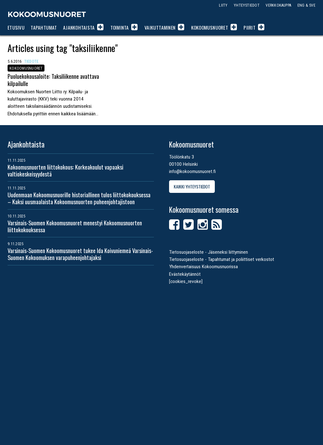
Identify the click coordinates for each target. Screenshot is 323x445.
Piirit (249, 27)
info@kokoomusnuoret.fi (192, 171)
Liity (223, 5)
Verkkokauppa (278, 5)
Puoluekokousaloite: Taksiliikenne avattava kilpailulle (53, 79)
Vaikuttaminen (159, 27)
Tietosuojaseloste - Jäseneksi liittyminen (208, 252)
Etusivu (16, 27)
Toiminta (119, 27)
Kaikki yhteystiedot (192, 186)
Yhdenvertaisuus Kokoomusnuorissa (203, 266)
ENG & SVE (306, 5)
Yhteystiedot (247, 5)
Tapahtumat (44, 27)
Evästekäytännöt (185, 274)
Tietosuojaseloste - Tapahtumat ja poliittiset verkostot (221, 259)
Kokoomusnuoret (47, 14)
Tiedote (31, 61)
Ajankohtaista (79, 27)
